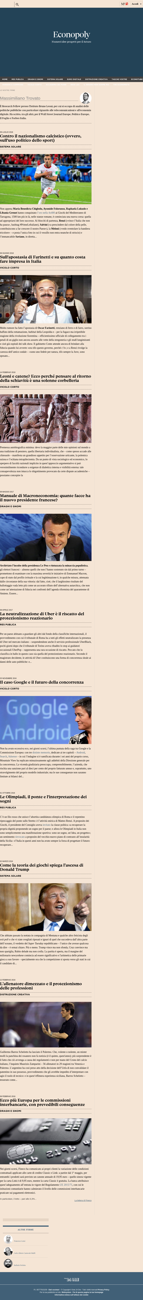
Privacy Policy (103, 1290)
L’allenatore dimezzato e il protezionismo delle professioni (41, 986)
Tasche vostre (119, 79)
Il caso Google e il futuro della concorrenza (42, 682)
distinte (36, 752)
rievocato (20, 836)
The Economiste (121, 85)
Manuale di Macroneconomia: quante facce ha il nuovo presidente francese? (45, 497)
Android (80, 752)
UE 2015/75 (66, 1184)
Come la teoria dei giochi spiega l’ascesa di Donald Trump (41, 867)
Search (3, 756)
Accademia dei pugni (56, 85)
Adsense (12, 756)
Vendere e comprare (12, 85)
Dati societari (54, 1290)
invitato (46, 824)
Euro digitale (74, 79)
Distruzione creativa (96, 79)
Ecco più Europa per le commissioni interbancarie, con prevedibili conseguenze (42, 1102)
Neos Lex (75, 85)
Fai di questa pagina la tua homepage (88, 1292)
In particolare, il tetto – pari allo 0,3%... (46, 1184)
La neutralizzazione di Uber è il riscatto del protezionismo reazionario (42, 616)
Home (4, 79)
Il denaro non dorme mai (96, 85)
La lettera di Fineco (83, 1200)
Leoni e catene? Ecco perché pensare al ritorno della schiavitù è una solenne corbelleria (45, 378)
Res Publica (18, 79)
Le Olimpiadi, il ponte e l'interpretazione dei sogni (43, 799)
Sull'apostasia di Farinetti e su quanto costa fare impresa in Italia (42, 259)
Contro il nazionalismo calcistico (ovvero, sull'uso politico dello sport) (40, 138)
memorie (45, 752)
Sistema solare (55, 79)
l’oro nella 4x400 (46, 212)
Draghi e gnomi (35, 79)
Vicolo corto (34, 85)
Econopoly (71, 34)
